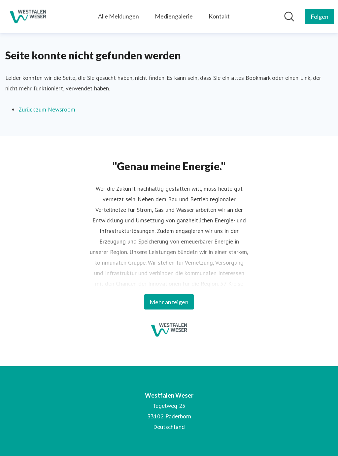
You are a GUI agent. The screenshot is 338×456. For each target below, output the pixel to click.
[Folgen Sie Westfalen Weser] (319, 16)
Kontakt (219, 16)
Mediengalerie (174, 16)
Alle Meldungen (118, 16)
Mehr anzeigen (169, 302)
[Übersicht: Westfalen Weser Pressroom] (28, 16)
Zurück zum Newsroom (46, 109)
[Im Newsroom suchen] (289, 16)
